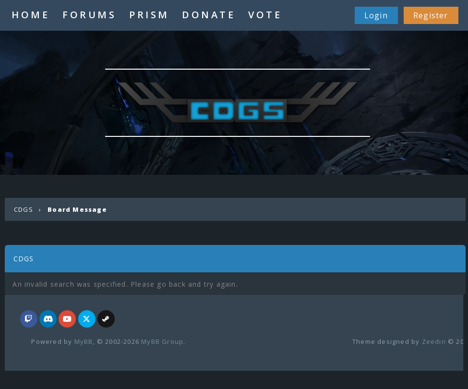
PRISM (149, 14)
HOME (30, 14)
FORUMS (89, 14)
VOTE (265, 14)
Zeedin (434, 341)
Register (430, 15)
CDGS (23, 209)
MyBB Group (162, 341)
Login (376, 15)
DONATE (208, 14)
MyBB (83, 341)
